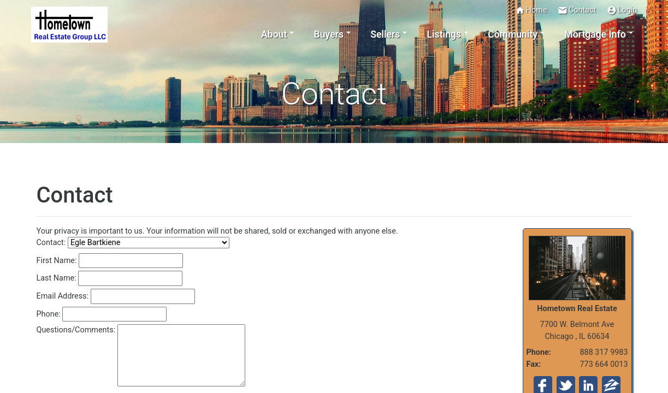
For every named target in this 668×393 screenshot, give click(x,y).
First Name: (57, 260)
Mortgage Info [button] (594, 34)
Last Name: (56, 278)
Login (622, 10)
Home (531, 10)
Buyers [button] (329, 34)
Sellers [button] (385, 34)
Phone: (49, 314)
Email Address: (63, 296)
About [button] (274, 34)
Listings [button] (444, 34)
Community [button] (512, 34)
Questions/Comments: (76, 330)
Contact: (51, 242)
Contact (577, 10)
